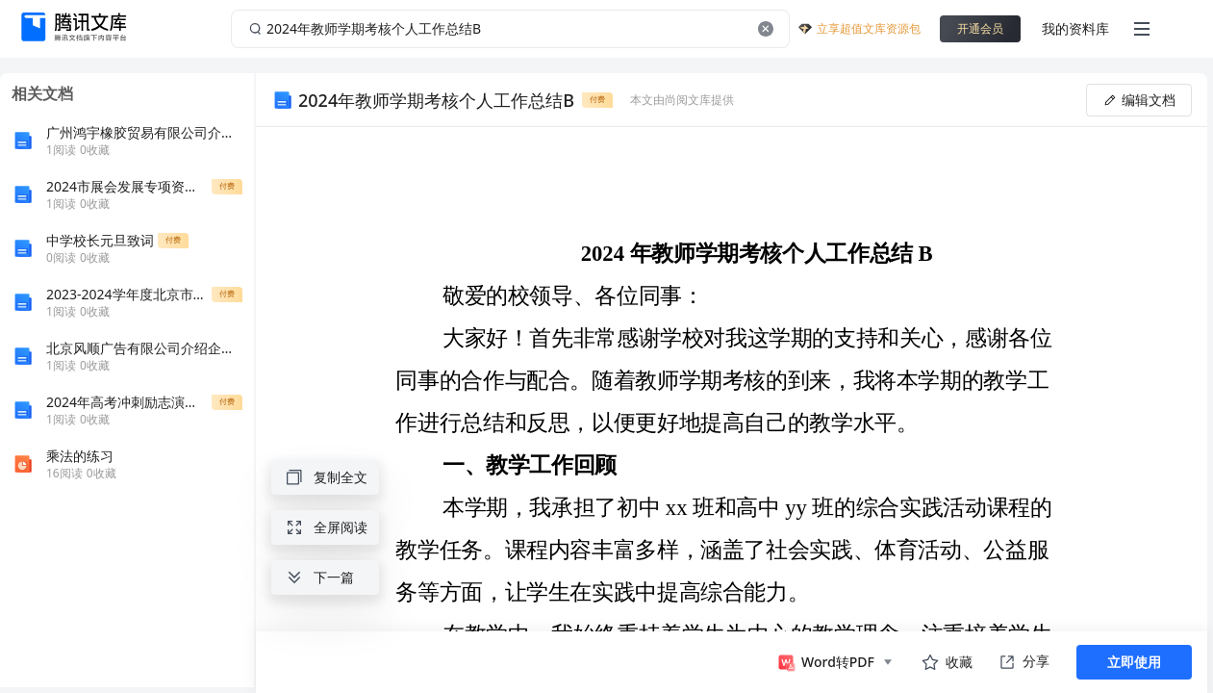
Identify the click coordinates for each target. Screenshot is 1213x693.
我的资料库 (1075, 28)
